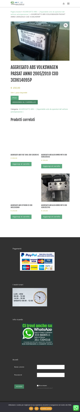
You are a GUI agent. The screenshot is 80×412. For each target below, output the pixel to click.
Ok (31, 408)
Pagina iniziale (16, 11)
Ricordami (43, 385)
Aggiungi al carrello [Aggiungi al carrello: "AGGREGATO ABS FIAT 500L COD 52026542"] (21, 164)
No (37, 408)
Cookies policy (46, 408)
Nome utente (19, 366)
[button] (66, 25)
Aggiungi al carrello (24, 102)
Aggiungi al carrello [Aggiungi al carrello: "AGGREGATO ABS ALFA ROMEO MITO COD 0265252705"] (51, 217)
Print (15, 98)
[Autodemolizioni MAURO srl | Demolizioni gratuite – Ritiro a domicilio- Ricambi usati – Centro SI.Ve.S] (17, 3)
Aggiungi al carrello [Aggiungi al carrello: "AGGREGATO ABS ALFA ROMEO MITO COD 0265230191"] (51, 166)
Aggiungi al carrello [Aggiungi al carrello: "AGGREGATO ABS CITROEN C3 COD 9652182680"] (21, 217)
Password (18, 374)
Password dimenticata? (45, 388)
